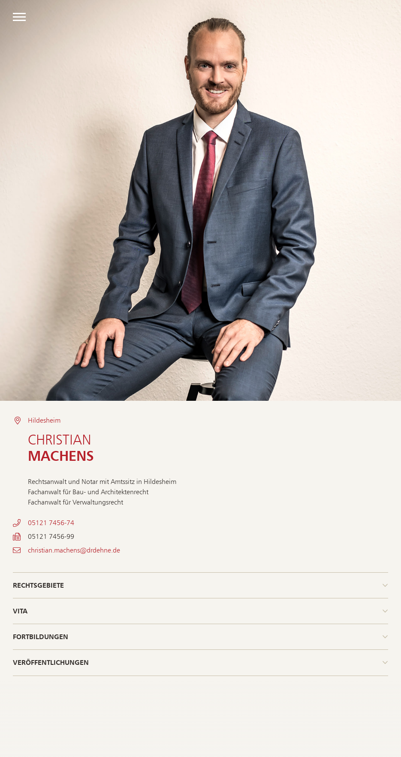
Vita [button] (20, 611)
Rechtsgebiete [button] (38, 585)
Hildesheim (44, 420)
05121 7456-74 (51, 523)
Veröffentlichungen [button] (51, 662)
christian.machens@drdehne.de (74, 550)
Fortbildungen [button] (40, 636)
